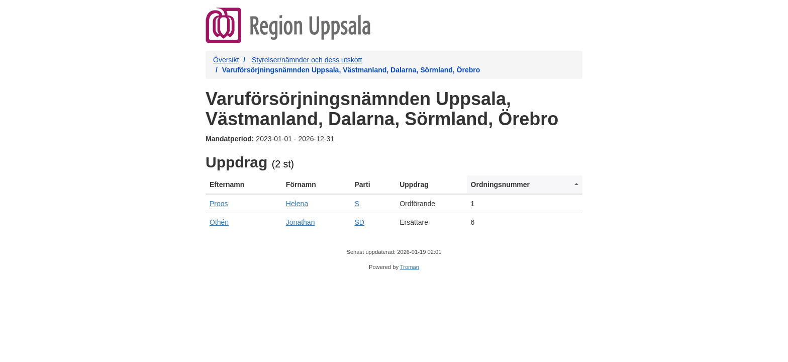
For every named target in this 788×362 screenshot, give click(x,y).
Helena (297, 204)
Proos (219, 204)
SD (359, 222)
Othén (219, 222)
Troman (409, 267)
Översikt (226, 60)
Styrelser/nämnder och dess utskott (307, 60)
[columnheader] (244, 184)
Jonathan (300, 222)
